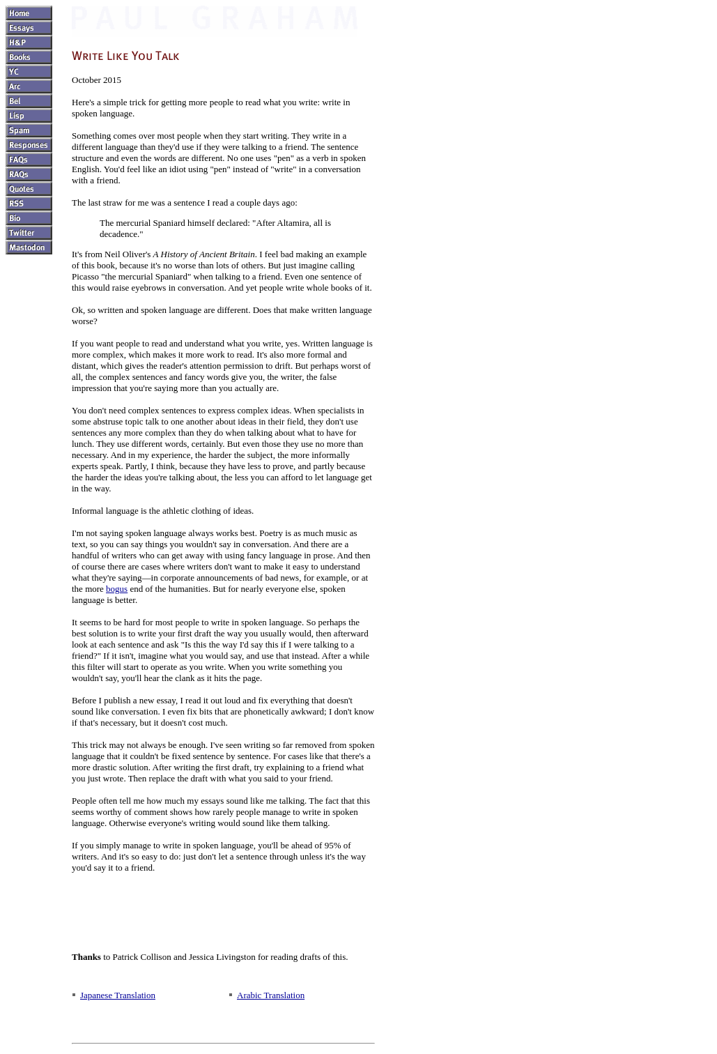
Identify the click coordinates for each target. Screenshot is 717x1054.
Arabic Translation (270, 995)
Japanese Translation (117, 995)
